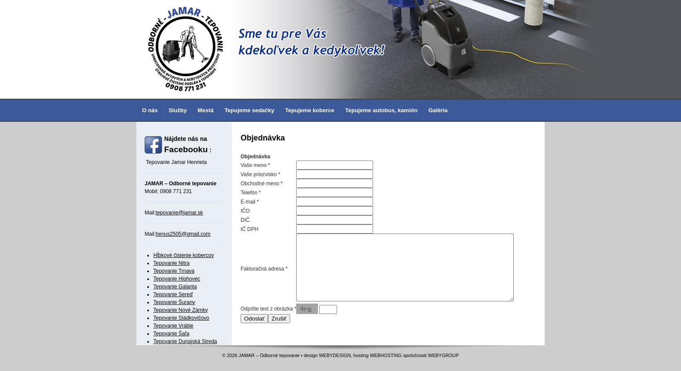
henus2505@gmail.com (182, 234)
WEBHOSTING (386, 360)
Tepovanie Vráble (173, 326)
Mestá (206, 110)
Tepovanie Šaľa (171, 334)
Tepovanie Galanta (175, 287)
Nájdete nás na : (188, 144)
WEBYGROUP (443, 360)
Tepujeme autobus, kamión (381, 110)
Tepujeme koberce (309, 110)
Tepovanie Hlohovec (176, 279)
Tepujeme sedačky (249, 110)
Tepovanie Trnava (174, 271)
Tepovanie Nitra (171, 263)
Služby (178, 110)
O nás (150, 110)
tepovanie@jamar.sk (179, 213)
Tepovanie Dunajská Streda (185, 341)
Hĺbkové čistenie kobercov (183, 255)
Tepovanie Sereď (173, 294)
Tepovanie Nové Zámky (180, 310)
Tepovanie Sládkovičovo (181, 318)
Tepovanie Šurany (174, 302)
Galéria (437, 110)
